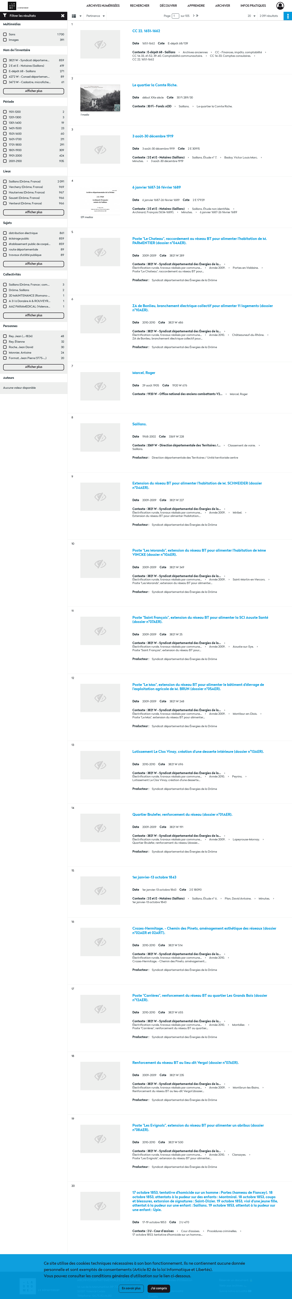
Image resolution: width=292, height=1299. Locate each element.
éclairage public (19, 238)
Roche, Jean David (21, 347)
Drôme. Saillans (19, 290)
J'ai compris (159, 1288)
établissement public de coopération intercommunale (44, 244)
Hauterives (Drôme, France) (27, 192)
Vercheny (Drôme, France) (26, 187)
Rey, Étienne (17, 341)
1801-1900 (15, 150)
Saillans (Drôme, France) (24, 181)
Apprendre (196, 5)
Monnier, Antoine (20, 352)
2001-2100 (15, 161)
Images (14, 40)
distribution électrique (23, 233)
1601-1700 (15, 139)
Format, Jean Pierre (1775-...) (27, 358)
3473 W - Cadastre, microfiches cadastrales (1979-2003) (45, 82)
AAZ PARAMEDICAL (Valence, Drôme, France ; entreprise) (47, 306)
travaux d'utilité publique (25, 255)
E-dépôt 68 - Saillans (22, 71)
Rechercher (139, 5)
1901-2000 (15, 155)
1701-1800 (15, 144)
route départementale (23, 249)
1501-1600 (15, 133)
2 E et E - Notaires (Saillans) (26, 65)
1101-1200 (15, 111)
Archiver (222, 5)
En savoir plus (131, 1288)
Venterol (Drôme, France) (25, 203)
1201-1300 (15, 117)
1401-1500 (15, 128)
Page (167, 16)
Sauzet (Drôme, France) (24, 198)
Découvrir (168, 5)
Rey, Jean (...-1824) (20, 336)
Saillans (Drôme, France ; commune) (32, 284)
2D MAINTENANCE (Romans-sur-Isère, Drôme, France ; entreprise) (52, 295)
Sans (12, 34)
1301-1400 (15, 122)
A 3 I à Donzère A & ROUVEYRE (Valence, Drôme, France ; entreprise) (53, 301)
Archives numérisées (103, 5)
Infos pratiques (253, 5)
